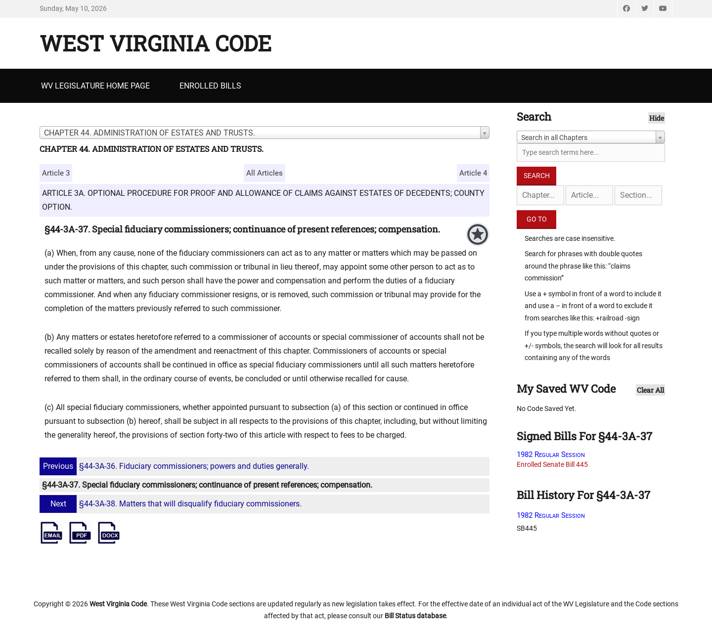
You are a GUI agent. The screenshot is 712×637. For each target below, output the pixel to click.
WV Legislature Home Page (95, 86)
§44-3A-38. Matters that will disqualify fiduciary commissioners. (172, 503)
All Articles (264, 173)
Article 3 (56, 173)
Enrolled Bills (210, 86)
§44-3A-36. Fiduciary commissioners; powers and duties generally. (175, 466)
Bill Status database (415, 616)
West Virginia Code (155, 43)
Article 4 (473, 173)
